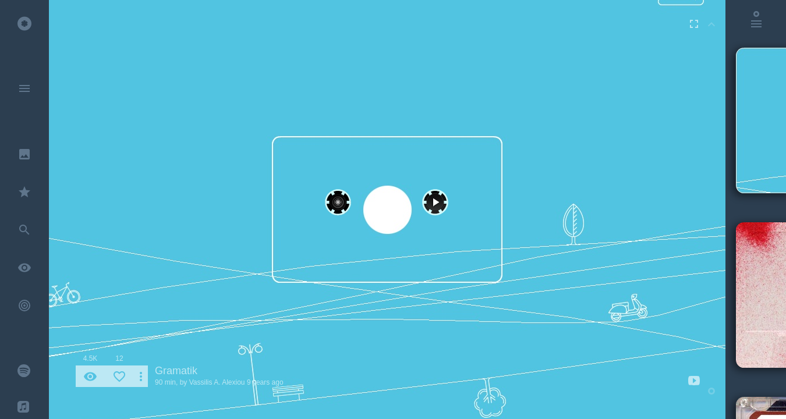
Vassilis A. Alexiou (217, 382)
